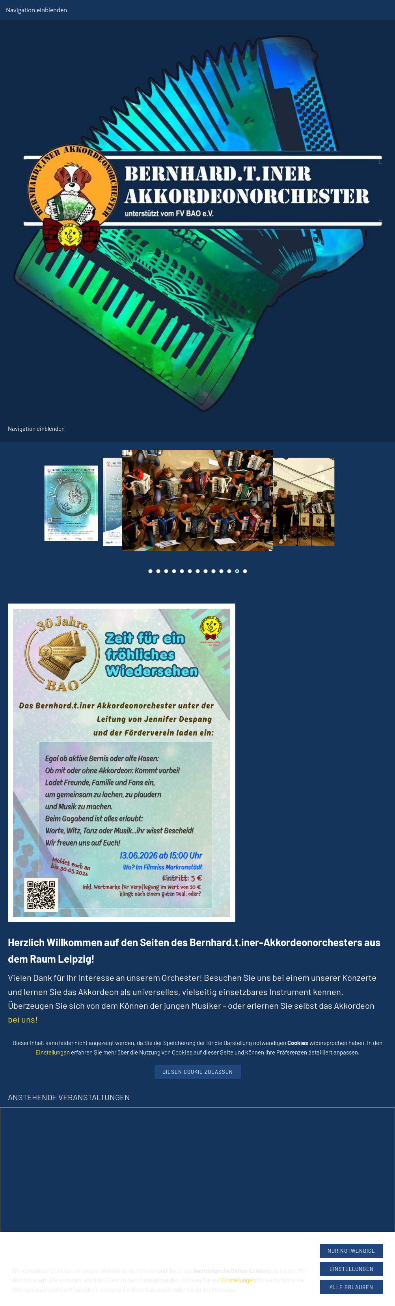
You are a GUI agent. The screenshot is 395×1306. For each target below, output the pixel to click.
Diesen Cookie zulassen (197, 1072)
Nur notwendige (351, 1251)
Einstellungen (52, 1052)
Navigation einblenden (36, 10)
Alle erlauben (351, 1287)
